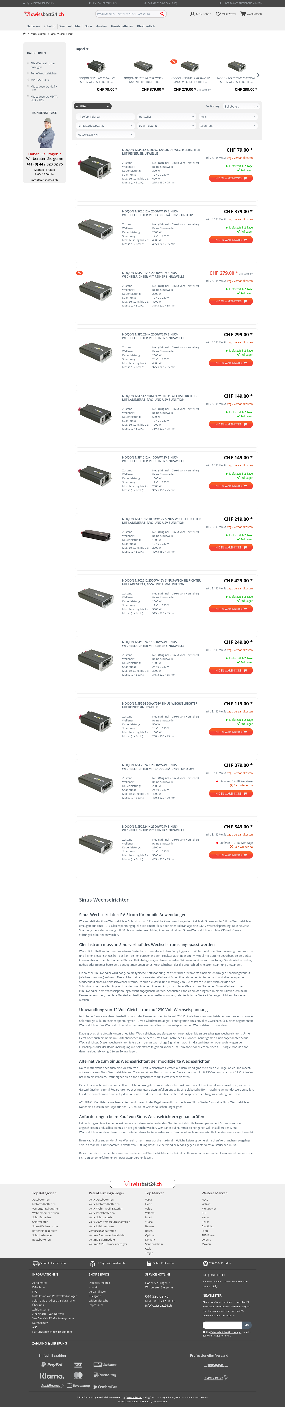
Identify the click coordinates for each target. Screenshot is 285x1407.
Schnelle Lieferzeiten (49, 1263)
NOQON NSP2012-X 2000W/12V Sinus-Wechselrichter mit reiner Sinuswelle (153, 274)
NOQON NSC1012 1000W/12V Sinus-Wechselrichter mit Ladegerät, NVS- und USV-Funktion (161, 521)
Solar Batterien (41, 1217)
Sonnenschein (154, 1244)
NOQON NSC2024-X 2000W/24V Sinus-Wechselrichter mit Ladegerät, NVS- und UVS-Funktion (158, 767)
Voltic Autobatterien (101, 1199)
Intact (148, 1217)
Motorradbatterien (44, 1204)
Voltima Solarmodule (102, 1239)
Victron (206, 1204)
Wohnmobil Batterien (45, 1213)
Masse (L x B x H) (88, 134)
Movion (206, 1244)
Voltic (148, 1208)
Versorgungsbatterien (46, 1208)
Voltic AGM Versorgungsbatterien (109, 1222)
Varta (148, 1199)
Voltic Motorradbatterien (104, 1204)
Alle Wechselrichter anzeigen (43, 65)
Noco (205, 1199)
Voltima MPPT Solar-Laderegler (108, 1244)
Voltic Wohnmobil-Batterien (106, 1208)
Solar (88, 26)
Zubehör (50, 26)
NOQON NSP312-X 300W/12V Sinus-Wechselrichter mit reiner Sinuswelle (161, 151)
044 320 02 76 (157, 1296)
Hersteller (145, 116)
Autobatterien (41, 1199)
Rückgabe (95, 1296)
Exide (148, 1204)
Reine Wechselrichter (44, 73)
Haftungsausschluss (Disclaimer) (52, 1332)
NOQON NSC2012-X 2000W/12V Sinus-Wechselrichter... (143, 80)
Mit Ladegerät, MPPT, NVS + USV (44, 98)
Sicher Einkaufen (159, 1263)
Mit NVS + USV (40, 80)
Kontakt (93, 1287)
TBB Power (208, 1235)
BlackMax (208, 1226)
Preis (203, 116)
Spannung (206, 125)
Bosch (149, 1231)
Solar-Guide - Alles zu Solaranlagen (54, 1300)
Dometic (150, 1239)
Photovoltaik (146, 26)
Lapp (205, 1231)
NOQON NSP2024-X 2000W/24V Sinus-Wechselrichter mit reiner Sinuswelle (153, 336)
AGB (35, 1327)
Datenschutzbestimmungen (225, 1332)
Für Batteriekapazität (91, 125)
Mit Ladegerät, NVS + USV (44, 88)
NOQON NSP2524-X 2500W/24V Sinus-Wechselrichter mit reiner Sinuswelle (153, 828)
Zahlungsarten (41, 1309)
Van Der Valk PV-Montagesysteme (53, 1318)
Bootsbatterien (41, 1239)
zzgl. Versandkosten (240, 158)
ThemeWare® (160, 1401)
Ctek (148, 1248)
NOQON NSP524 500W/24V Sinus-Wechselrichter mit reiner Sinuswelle (159, 705)
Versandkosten (98, 1291)
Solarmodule (40, 1222)
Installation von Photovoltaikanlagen (54, 1296)
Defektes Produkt (99, 1283)
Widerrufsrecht (98, 1300)
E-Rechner (38, 1287)
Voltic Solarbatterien (101, 1217)
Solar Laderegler (42, 1235)
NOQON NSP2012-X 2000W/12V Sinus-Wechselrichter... (190, 80)
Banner (149, 1226)
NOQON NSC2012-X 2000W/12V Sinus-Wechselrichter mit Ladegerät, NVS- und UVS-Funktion (158, 213)
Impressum (96, 1305)
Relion (206, 1222)
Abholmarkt (39, 1283)
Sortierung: (213, 106)
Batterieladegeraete (44, 1231)
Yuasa (149, 1222)
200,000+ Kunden (216, 1263)
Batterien (33, 26)
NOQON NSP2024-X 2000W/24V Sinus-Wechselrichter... (236, 80)
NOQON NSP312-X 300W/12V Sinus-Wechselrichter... (97, 80)
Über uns (38, 1305)
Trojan (149, 1253)
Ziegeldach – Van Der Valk (48, 1314)
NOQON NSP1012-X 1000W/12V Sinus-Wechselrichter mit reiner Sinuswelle (153, 459)
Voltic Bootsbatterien (102, 1213)
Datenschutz (40, 1323)
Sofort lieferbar (91, 116)
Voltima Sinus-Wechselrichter (107, 1235)
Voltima (150, 1213)
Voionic (206, 1239)
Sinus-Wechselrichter (45, 1226)
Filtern (82, 106)
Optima (150, 1235)
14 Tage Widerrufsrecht (107, 1263)
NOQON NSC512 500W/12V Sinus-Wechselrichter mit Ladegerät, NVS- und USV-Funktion (159, 397)
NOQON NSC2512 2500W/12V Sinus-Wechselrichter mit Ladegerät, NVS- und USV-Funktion (161, 582)
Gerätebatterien (122, 26)
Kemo (205, 1217)
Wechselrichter (70, 26)
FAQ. (215, 1286)
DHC (204, 1213)
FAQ (34, 1291)
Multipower (209, 1208)
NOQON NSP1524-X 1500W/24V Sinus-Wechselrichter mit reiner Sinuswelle (153, 644)
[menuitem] (250, 14)
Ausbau (101, 26)
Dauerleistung (148, 125)
